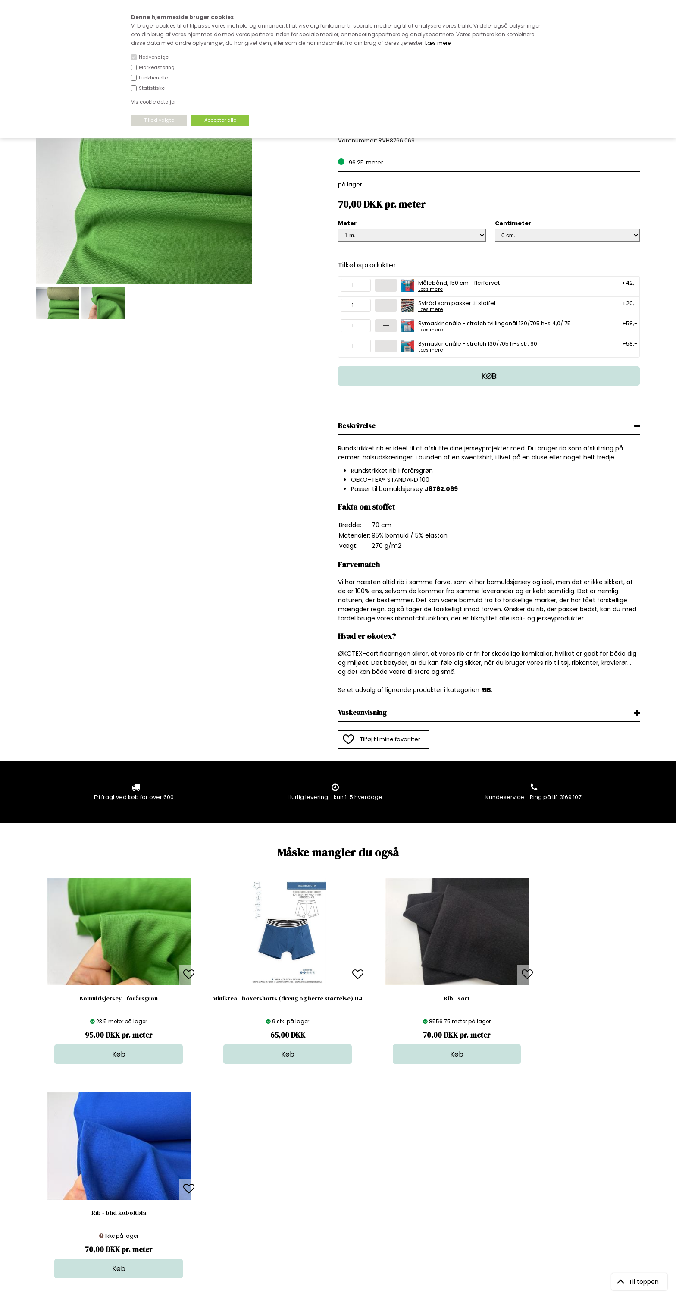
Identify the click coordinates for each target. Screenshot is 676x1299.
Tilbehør (336, 1174)
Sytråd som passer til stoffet (457, 305)
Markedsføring (157, 67)
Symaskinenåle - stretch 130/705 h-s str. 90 (477, 346)
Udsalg (335, 1191)
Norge (190, 1174)
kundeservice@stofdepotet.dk (79, 1191)
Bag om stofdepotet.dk (213, 1156)
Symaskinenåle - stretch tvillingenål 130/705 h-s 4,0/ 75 (494, 325)
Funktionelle (153, 77)
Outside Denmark (205, 1182)
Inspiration (340, 1208)
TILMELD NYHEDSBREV (551, 1168)
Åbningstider (199, 1148)
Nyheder (337, 1182)
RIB (486, 690)
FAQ (186, 1165)
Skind (333, 1156)
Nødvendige (154, 56)
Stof (330, 1148)
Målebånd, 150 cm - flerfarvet (459, 285)
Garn (332, 1165)
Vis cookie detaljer (153, 101)
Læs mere (438, 43)
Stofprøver (340, 1199)
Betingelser (197, 1191)
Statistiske (152, 88)
